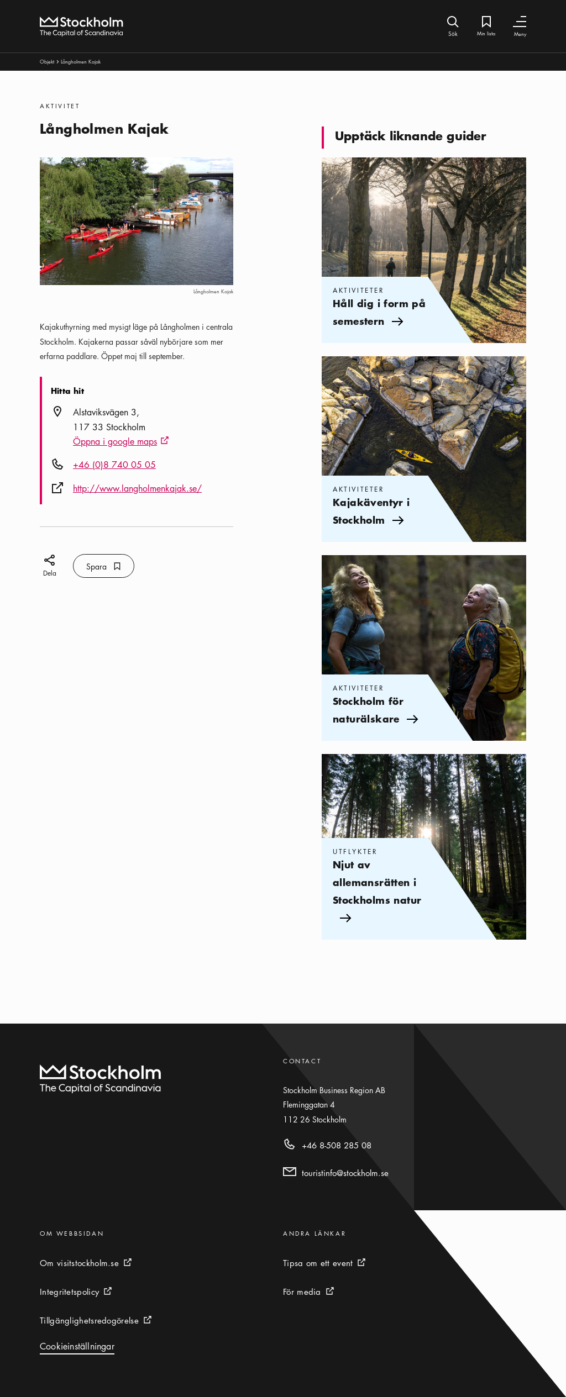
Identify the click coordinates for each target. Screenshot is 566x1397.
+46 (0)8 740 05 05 (114, 464)
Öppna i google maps (121, 442)
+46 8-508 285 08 (336, 1145)
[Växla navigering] (519, 21)
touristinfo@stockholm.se (345, 1172)
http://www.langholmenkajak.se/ (137, 488)
